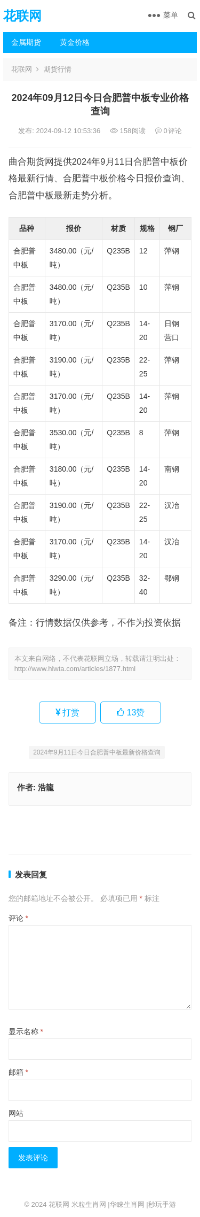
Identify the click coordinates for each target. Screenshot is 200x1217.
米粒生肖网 (88, 1204)
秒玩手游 (162, 1204)
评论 (18, 918)
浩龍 (46, 787)
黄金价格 (75, 42)
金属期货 (26, 42)
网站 (16, 1113)
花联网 (22, 16)
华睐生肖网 (127, 1204)
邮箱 (18, 1072)
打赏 (67, 712)
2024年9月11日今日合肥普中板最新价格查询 (97, 752)
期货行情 (57, 69)
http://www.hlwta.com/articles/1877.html (75, 669)
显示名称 (26, 1031)
